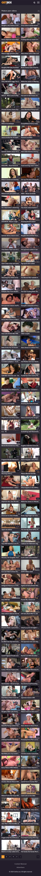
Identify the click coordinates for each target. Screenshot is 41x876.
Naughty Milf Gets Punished (10, 67)
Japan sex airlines (6, 529)
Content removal (20, 864)
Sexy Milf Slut (5, 599)
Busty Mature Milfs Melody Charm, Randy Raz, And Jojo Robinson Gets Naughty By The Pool (10, 767)
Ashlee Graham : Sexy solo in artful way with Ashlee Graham (30, 810)
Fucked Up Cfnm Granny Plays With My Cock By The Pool (30, 375)
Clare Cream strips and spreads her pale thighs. (10, 263)
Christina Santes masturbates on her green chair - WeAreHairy (30, 753)
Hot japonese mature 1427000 (10, 305)
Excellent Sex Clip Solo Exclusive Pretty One (10, 641)
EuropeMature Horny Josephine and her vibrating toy (30, 123)
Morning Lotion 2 (6, 473)
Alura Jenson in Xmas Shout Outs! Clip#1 (30, 725)
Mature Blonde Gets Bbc (28, 473)
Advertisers (21, 867)
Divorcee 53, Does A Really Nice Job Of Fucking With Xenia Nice (10, 515)
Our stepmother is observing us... (10, 207)
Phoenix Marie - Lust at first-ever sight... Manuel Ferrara (10, 627)
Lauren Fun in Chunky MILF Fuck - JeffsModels (30, 781)
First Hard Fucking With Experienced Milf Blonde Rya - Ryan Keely (30, 838)
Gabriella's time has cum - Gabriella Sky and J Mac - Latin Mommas (10, 375)
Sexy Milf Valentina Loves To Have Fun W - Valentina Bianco (10, 543)
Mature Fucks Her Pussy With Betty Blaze (10, 795)
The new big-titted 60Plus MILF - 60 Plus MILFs (30, 529)
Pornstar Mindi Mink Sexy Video (30, 669)
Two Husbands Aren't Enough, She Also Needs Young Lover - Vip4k (30, 823)
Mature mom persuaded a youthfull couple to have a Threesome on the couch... (10, 193)
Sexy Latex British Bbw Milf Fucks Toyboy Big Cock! (10, 333)
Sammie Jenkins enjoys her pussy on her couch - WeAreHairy (10, 151)
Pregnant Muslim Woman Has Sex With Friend (10, 459)
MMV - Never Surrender (28, 193)
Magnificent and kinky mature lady (10, 417)
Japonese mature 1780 (28, 697)
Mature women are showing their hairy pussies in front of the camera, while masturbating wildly (10, 179)
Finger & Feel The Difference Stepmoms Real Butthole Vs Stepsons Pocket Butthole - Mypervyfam (10, 838)
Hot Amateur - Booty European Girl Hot (10, 684)
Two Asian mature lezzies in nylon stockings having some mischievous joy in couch (30, 207)
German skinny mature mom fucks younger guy (10, 235)
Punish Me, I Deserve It (28, 599)
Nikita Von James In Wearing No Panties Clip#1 (30, 81)
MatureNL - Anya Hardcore (9, 165)
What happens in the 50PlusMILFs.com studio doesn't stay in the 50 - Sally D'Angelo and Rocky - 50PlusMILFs (30, 487)
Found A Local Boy (26, 137)
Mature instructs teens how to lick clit (30, 711)
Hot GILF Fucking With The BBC (30, 291)
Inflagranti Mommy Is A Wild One (10, 585)
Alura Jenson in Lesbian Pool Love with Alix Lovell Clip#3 (30, 347)
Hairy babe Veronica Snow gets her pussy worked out (30, 151)
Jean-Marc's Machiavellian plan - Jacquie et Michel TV (10, 823)
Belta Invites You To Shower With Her (10, 347)
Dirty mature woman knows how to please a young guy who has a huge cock (30, 25)
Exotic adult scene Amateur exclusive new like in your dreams (30, 557)
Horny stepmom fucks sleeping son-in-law (10, 39)
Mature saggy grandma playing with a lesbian (10, 53)
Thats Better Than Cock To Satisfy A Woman (10, 249)
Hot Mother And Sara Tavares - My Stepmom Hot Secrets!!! (30, 361)
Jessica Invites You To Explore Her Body (10, 137)
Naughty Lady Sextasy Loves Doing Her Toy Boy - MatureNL (10, 25)
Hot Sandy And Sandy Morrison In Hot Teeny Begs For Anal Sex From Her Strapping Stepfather (30, 851)
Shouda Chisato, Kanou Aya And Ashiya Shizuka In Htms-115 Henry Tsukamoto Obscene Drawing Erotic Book (10, 109)
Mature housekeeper (7, 123)
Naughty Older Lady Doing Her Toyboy (10, 711)
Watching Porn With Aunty (9, 277)
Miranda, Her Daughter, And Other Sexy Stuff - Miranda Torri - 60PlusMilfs (10, 557)
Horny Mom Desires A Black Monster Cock (10, 319)
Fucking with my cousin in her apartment (30, 39)
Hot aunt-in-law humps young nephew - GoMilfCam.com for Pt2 (30, 95)
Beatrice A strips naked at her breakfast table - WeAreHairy (10, 851)
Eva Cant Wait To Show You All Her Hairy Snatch (10, 571)
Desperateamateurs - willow (9, 487)
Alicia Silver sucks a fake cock (30, 53)
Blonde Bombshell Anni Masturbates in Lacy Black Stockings (10, 445)
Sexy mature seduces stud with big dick (10, 613)
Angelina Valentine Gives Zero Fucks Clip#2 (30, 445)
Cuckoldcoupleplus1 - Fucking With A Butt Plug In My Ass (10, 361)
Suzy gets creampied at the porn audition (30, 305)
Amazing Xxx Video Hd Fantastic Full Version (30, 403)
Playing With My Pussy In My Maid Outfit (30, 319)
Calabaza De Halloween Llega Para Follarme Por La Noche (30, 543)
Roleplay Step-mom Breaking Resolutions (10, 291)
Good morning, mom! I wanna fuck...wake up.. (30, 165)
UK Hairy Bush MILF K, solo (29, 613)
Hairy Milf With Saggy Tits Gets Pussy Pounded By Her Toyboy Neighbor (10, 81)
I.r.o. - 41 (4, 431)
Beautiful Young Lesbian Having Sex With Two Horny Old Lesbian (10, 725)
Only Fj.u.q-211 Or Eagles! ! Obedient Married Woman (30, 627)
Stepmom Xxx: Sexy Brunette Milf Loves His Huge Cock (10, 501)
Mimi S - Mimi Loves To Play (9, 95)
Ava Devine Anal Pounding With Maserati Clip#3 (30, 684)
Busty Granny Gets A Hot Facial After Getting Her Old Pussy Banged (30, 67)
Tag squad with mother (28, 263)
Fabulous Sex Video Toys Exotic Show (10, 810)
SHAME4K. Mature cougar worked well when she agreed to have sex (10, 221)
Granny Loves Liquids (7, 403)
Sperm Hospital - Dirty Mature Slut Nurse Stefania (30, 459)
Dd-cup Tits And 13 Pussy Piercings (30, 179)
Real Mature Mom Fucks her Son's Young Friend (10, 697)
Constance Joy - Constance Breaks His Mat (30, 389)
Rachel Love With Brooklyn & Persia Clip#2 (30, 656)
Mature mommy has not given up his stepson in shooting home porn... (30, 417)
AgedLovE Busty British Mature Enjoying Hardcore (30, 585)
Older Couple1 (25, 333)
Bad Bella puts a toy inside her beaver (10, 753)
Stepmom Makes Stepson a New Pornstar (30, 767)
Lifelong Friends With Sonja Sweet (10, 739)
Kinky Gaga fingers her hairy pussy (30, 515)
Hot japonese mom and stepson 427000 (30, 641)
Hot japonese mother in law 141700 (30, 249)
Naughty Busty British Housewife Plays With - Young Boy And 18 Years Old (30, 235)
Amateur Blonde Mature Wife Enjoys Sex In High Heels (10, 781)
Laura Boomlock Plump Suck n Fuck (30, 109)
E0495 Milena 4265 (27, 571)
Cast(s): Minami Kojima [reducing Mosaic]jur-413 (10, 669)
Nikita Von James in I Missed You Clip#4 (30, 501)
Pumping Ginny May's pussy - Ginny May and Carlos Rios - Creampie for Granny (30, 739)
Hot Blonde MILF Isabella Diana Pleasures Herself (30, 277)
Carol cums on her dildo (28, 795)
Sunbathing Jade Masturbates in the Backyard (30, 431)
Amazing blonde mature (28, 221)
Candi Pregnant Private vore (9, 656)
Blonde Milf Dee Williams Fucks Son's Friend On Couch (10, 389)
